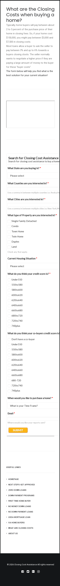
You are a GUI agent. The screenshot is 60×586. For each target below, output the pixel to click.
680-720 (16, 380)
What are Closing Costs (20, 528)
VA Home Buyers (16, 523)
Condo (15, 226)
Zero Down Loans (17, 490)
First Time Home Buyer (19, 501)
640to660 (17, 305)
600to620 (17, 295)
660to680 (17, 310)
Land (14, 246)
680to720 (17, 315)
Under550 (17, 279)
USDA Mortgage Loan (19, 517)
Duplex (15, 241)
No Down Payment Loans (20, 512)
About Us (13, 533)
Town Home (18, 231)
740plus (16, 325)
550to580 (17, 284)
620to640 (17, 300)
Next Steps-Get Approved (21, 485)
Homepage (13, 479)
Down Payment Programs (21, 495)
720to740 (17, 320)
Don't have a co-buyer (23, 339)
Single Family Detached (24, 221)
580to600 (17, 289)
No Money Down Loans (19, 506)
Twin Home (17, 236)
